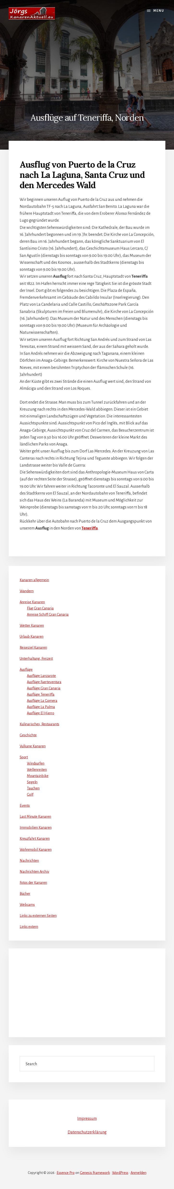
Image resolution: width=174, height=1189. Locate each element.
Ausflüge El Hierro (40, 713)
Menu (158, 10)
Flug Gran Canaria (40, 608)
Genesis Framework (95, 1173)
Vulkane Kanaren (33, 746)
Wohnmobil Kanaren (36, 849)
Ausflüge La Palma (41, 707)
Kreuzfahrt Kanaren (35, 838)
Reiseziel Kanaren (33, 647)
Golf (30, 794)
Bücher (25, 894)
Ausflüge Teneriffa (40, 694)
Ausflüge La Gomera (42, 701)
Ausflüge (26, 669)
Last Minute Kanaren (35, 816)
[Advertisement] (87, 62)
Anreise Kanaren (32, 602)
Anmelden (138, 1173)
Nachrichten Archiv (34, 871)
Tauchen (33, 788)
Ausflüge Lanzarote (41, 676)
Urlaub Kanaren (31, 636)
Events (25, 805)
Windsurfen (35, 763)
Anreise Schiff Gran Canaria (48, 614)
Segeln (32, 782)
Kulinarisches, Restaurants (39, 724)
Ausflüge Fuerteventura (44, 682)
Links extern (29, 927)
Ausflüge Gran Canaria (43, 688)
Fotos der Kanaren (33, 883)
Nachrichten (29, 860)
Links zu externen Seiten (38, 916)
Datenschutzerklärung (87, 1132)
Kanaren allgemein (34, 580)
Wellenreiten (37, 770)
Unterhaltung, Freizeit (36, 658)
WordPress (120, 1173)
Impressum (87, 1118)
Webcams (27, 905)
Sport (24, 757)
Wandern (27, 591)
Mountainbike (37, 776)
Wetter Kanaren (32, 625)
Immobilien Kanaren (36, 827)
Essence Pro (66, 1173)
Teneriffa (90, 528)
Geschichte (28, 735)
